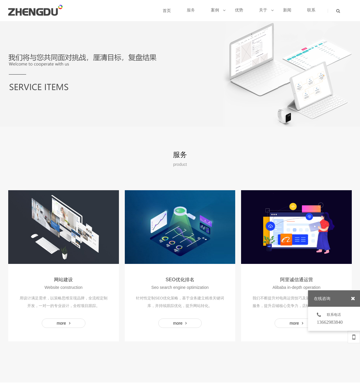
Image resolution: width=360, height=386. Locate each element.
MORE (63, 323)
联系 (311, 10)
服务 (191, 10)
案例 (218, 10)
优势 (239, 10)
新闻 (287, 10)
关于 (266, 10)
